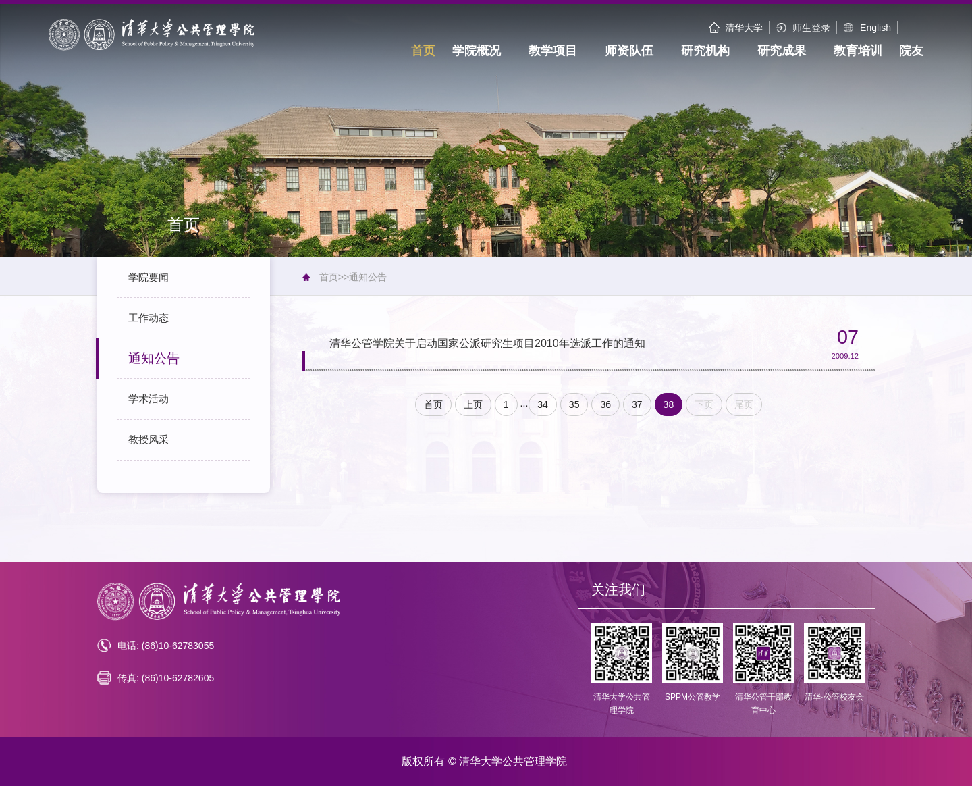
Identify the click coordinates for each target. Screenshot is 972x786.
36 (605, 404)
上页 (473, 404)
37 (637, 404)
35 (574, 404)
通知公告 (368, 276)
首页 (328, 276)
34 (542, 404)
